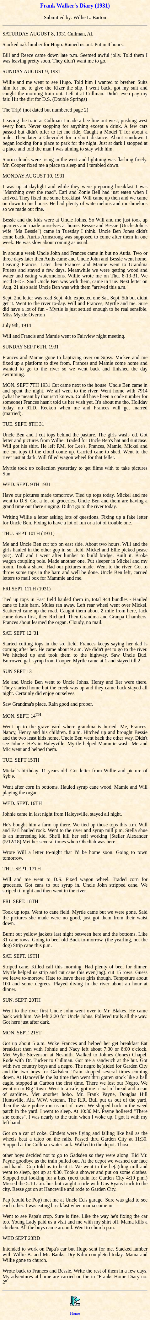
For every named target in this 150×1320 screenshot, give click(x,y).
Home (75, 1313)
